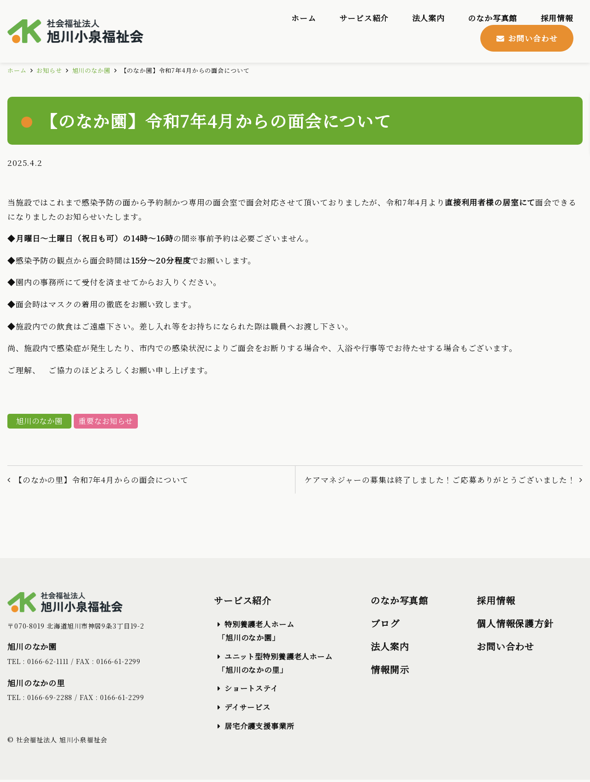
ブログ (385, 625)
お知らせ (49, 70)
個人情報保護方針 (515, 625)
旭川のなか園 (91, 70)
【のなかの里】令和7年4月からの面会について (102, 481)
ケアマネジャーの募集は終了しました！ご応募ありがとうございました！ (439, 481)
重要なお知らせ (109, 422)
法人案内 (390, 648)
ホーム (17, 70)
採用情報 (496, 602)
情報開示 (390, 671)
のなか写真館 (399, 602)
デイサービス (247, 709)
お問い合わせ (505, 648)
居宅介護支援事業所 (259, 728)
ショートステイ (251, 690)
